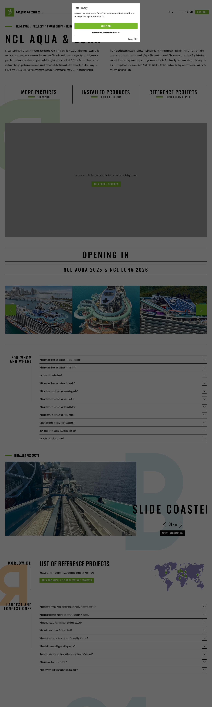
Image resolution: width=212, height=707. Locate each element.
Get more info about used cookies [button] (106, 32)
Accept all (106, 25)
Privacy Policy (133, 38)
